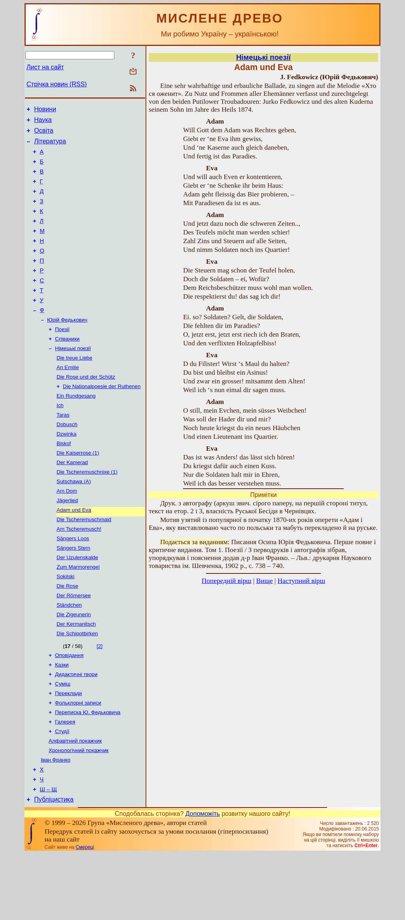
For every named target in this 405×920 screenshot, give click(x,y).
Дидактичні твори (76, 728)
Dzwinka (66, 469)
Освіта (43, 134)
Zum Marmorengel (78, 613)
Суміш (62, 739)
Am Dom (67, 531)
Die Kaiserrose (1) (78, 490)
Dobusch (67, 459)
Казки (61, 718)
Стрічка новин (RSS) (56, 84)
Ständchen (69, 654)
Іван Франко (55, 821)
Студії (62, 790)
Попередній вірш (227, 581)
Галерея (65, 780)
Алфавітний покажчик (75, 801)
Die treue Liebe (74, 387)
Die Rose (67, 634)
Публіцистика (54, 865)
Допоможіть (202, 879)
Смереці (85, 913)
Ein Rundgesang (76, 428)
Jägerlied (67, 541)
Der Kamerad (72, 500)
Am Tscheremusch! (79, 572)
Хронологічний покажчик (78, 811)
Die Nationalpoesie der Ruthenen (101, 418)
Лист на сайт (45, 67)
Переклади (68, 749)
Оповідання (69, 708)
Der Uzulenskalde (77, 603)
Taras (63, 448)
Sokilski (65, 624)
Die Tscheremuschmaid (84, 562)
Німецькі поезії (73, 376)
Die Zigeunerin (74, 665)
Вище (264, 581)
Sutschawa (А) (74, 521)
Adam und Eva (74, 551)
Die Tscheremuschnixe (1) (87, 510)
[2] (99, 698)
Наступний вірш (301, 581)
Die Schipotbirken (77, 685)
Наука (43, 122)
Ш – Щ (48, 854)
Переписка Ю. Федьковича (88, 770)
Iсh (60, 438)
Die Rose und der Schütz (86, 407)
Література (50, 146)
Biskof (64, 479)
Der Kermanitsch (76, 675)
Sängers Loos (73, 582)
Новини (45, 110)
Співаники (67, 366)
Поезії (62, 356)
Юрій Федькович (67, 346)
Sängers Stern (73, 593)
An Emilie (68, 397)
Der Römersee (74, 644)
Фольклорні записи (78, 759)
